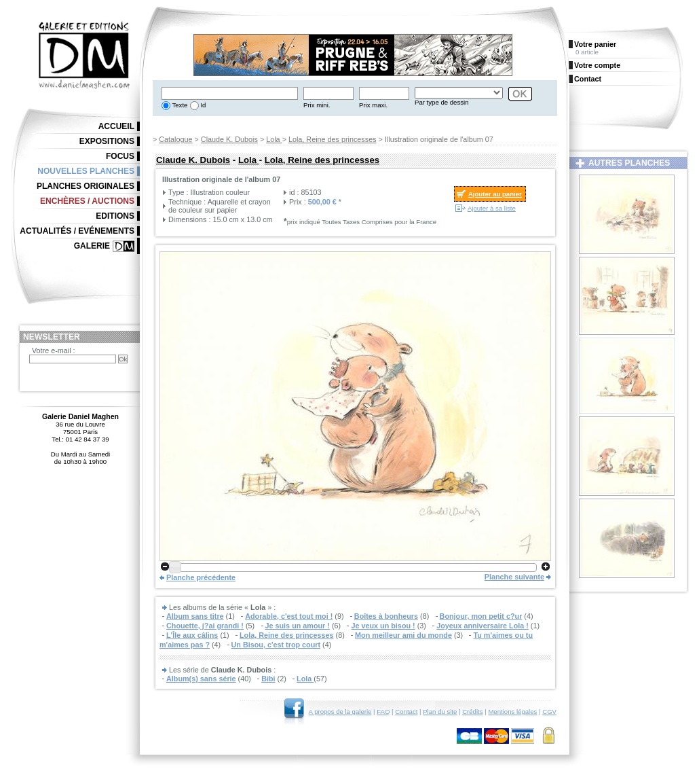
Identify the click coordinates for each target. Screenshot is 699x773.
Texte (178, 105)
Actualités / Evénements (77, 231)
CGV (549, 711)
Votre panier (595, 44)
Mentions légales (512, 711)
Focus (120, 156)
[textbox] (230, 93)
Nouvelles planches (85, 171)
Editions (115, 216)
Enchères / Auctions (87, 201)
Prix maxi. (373, 105)
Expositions (106, 141)
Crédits (472, 711)
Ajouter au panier (495, 194)
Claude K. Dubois (229, 139)
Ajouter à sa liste (492, 208)
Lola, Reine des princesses (332, 139)
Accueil (116, 126)
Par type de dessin (441, 102)
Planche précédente (200, 577)
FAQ (383, 711)
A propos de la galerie (340, 711)
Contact (406, 711)
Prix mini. (316, 105)
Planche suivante (514, 577)
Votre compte (597, 65)
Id (202, 105)
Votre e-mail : (53, 350)
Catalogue (175, 139)
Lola (274, 139)
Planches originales (85, 186)
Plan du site (440, 711)
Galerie (92, 246)
